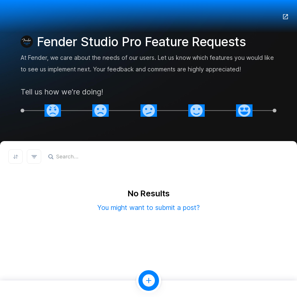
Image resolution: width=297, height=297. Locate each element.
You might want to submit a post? (148, 207)
